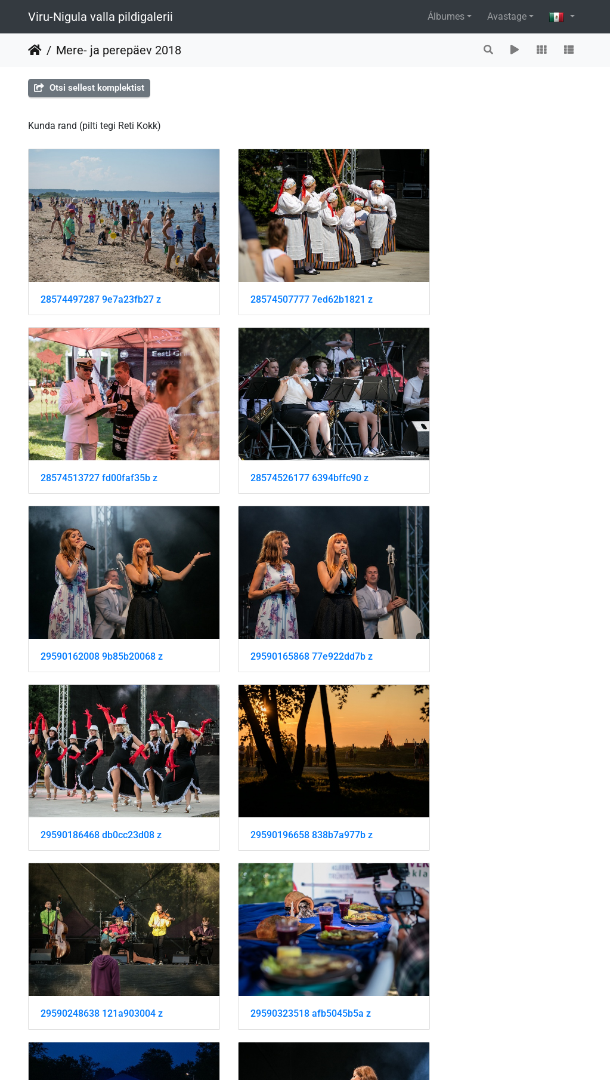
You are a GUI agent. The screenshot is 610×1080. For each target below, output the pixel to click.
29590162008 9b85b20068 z (292, 451)
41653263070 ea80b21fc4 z (481, 781)
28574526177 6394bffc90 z (100, 451)
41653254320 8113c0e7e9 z (291, 781)
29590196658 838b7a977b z (292, 616)
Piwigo (335, 1054)
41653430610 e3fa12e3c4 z (291, 947)
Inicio (35, 50)
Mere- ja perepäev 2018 (118, 50)
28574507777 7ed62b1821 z (292, 285)
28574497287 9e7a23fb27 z (101, 285)
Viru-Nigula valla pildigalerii (100, 17)
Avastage (507, 16)
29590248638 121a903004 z (483, 616)
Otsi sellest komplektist (89, 87)
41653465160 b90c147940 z (482, 947)
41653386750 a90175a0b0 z (102, 947)
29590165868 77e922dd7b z (483, 451)
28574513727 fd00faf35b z (480, 285)
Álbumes (446, 16)
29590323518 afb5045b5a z (101, 781)
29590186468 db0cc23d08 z (101, 616)
